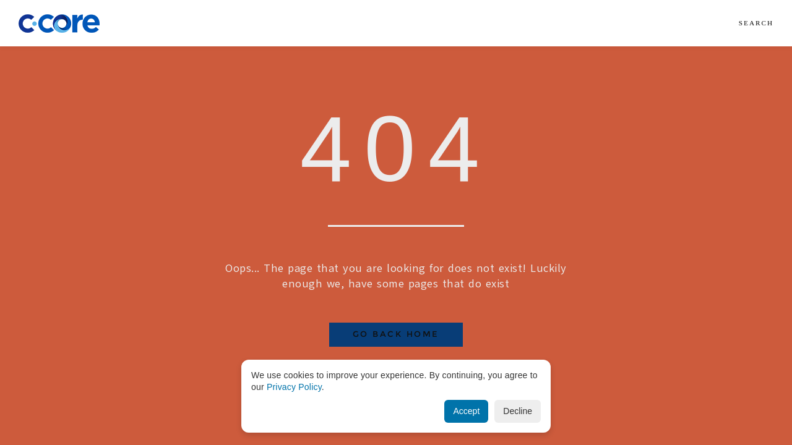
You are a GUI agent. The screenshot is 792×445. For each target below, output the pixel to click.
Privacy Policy (294, 387)
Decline (517, 411)
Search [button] (756, 23)
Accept (466, 411)
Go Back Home (396, 334)
